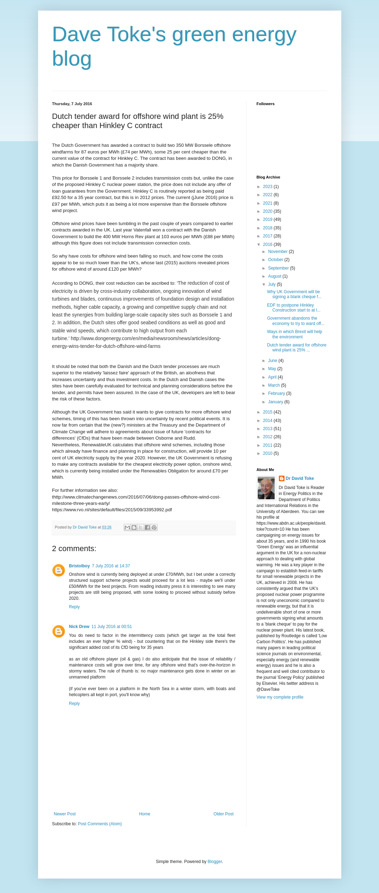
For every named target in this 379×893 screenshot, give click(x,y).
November (278, 251)
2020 (268, 211)
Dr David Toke (300, 478)
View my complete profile (280, 697)
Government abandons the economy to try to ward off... (295, 321)
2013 (268, 428)
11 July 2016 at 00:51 (112, 626)
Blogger (215, 861)
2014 (268, 420)
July (272, 284)
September (279, 268)
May (272, 368)
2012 (268, 436)
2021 (268, 203)
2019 (268, 219)
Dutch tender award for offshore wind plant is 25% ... (296, 347)
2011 (268, 445)
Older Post (224, 813)
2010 (268, 453)
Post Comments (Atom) (100, 823)
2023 (268, 186)
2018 (268, 227)
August (275, 276)
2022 (268, 194)
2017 (268, 236)
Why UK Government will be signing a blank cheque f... (294, 294)
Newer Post (65, 813)
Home (144, 813)
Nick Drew (79, 626)
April (272, 377)
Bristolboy (79, 565)
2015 (268, 412)
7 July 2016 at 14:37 (111, 565)
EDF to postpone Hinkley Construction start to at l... (293, 308)
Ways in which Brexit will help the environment (294, 334)
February (277, 393)
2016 (268, 244)
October (276, 259)
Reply (74, 606)
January (276, 401)
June (273, 360)
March (274, 385)
